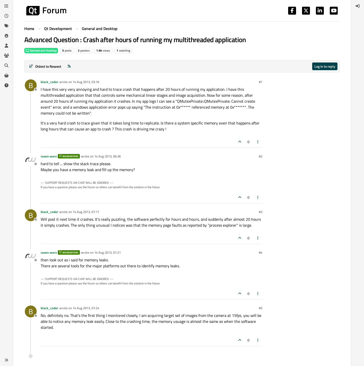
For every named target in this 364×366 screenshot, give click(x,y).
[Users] (6, 46)
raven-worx (49, 156)
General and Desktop (41, 50)
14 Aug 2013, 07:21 (107, 252)
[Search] (6, 65)
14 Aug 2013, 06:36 (107, 156)
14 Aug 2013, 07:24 (86, 307)
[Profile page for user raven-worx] (31, 160)
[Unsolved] (6, 85)
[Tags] (6, 26)
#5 (260, 307)
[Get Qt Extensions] (6, 75)
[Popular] (6, 36)
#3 (260, 211)
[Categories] (6, 6)
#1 (260, 81)
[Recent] (6, 16)
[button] (6, 360)
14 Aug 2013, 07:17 (86, 211)
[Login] (357, 6)
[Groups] (6, 56)
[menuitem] (357, 6)
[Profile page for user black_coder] (31, 85)
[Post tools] (258, 142)
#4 (260, 252)
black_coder (49, 81)
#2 (260, 156)
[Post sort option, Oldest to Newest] (45, 66)
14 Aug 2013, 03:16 (86, 81)
